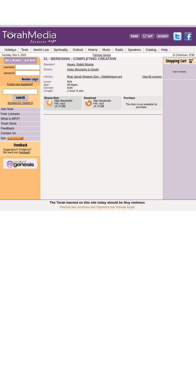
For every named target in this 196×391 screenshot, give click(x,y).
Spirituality (61, 50)
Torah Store (8, 123)
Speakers (134, 50)
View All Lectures (152, 76)
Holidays (10, 50)
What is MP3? (10, 119)
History (92, 50)
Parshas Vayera (101, 55)
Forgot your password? (20, 84)
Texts (24, 50)
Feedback (7, 128)
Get (11, 138)
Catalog (151, 50)
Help (164, 50)
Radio (119, 50)
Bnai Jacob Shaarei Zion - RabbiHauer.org (94, 76)
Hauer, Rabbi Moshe (80, 64)
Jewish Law (41, 50)
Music (106, 50)
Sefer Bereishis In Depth (83, 69)
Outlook (78, 50)
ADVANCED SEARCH (20, 103)
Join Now (6, 109)
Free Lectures (10, 114)
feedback (24, 152)
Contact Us (8, 133)
